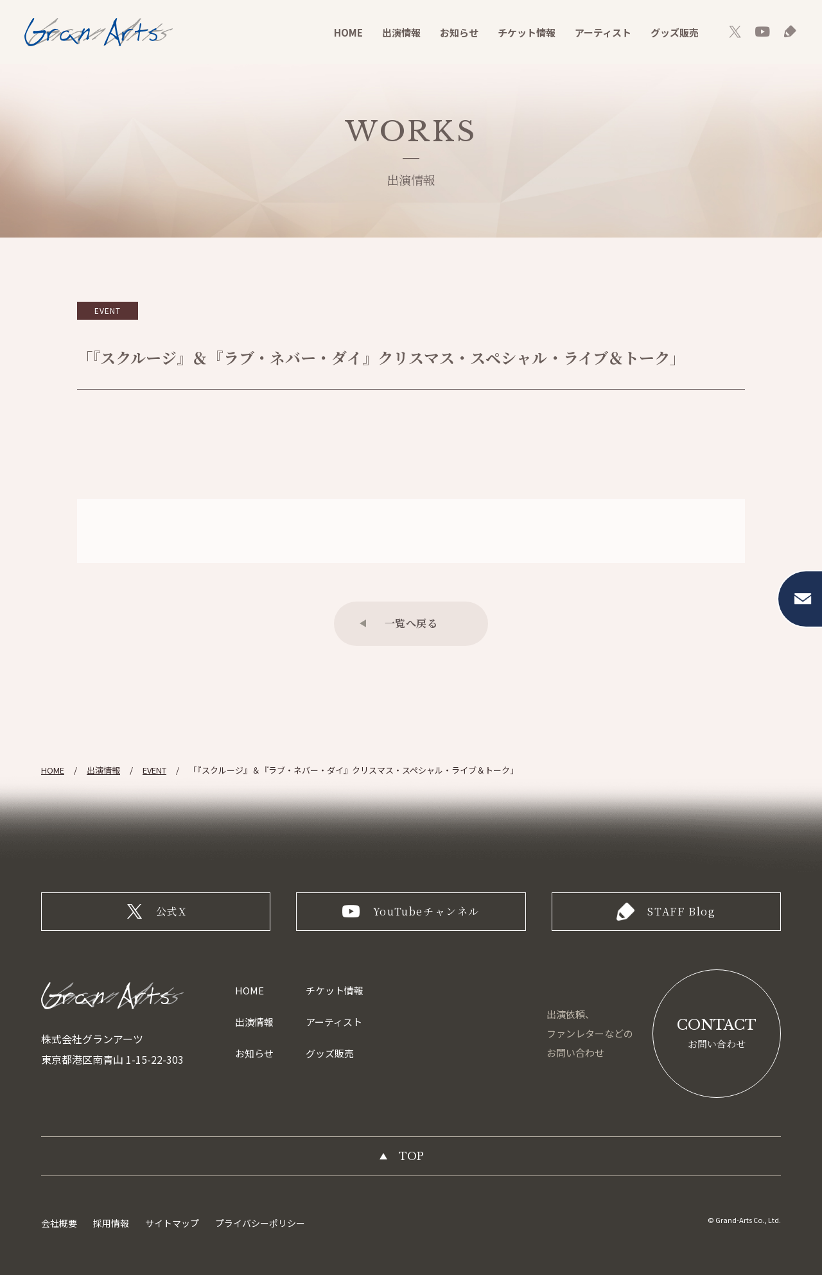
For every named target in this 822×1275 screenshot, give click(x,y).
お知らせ (459, 32)
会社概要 (59, 1223)
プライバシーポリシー (260, 1223)
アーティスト (603, 32)
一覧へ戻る (411, 623)
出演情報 (401, 32)
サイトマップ (172, 1223)
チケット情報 (526, 32)
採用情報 (111, 1223)
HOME (348, 32)
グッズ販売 (675, 32)
